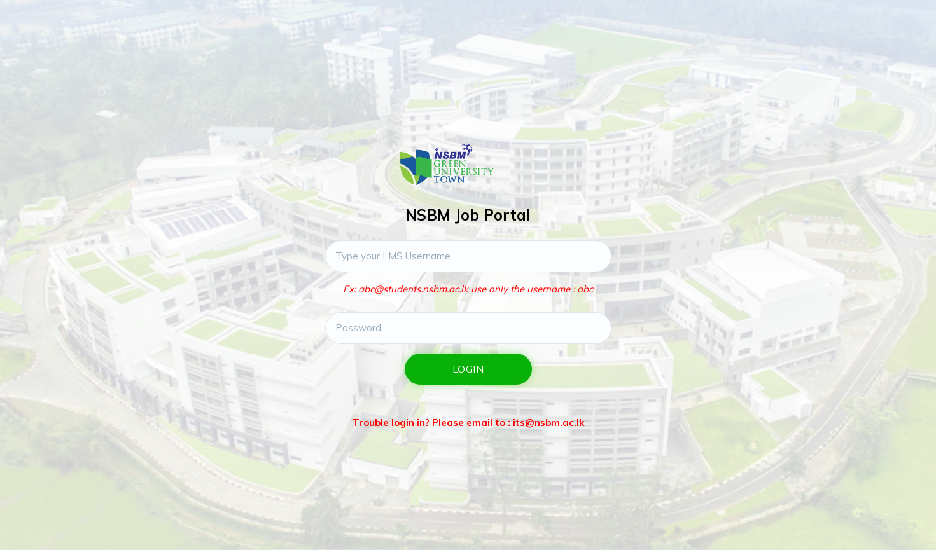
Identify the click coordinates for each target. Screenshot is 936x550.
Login (468, 368)
